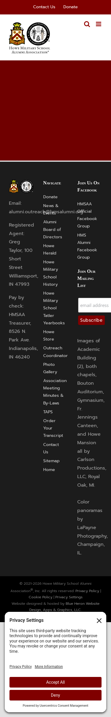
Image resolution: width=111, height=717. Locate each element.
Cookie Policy (40, 597)
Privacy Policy (87, 591)
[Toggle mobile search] (87, 24)
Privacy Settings (69, 597)
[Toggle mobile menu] (99, 24)
